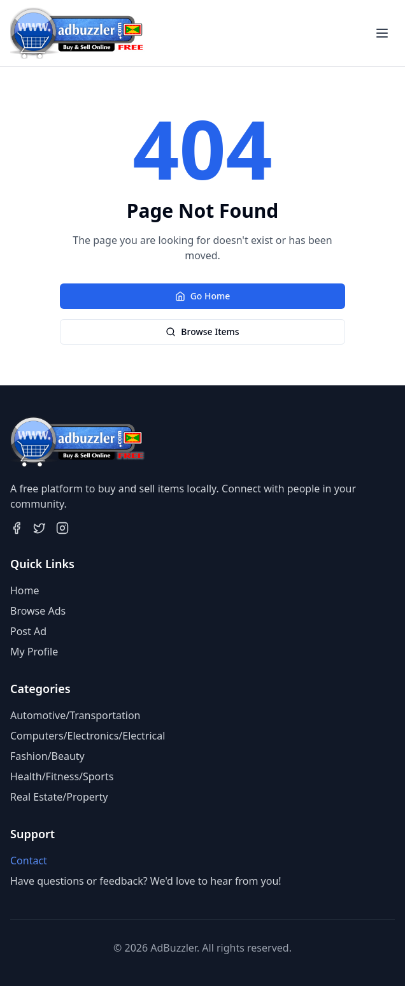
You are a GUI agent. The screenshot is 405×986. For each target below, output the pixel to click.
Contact (28, 861)
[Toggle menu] (382, 33)
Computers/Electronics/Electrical (87, 736)
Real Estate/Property (59, 797)
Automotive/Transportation (75, 715)
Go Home (203, 296)
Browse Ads (38, 611)
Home (24, 590)
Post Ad (28, 631)
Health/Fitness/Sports (61, 776)
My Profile (34, 652)
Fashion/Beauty (47, 756)
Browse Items (202, 331)
